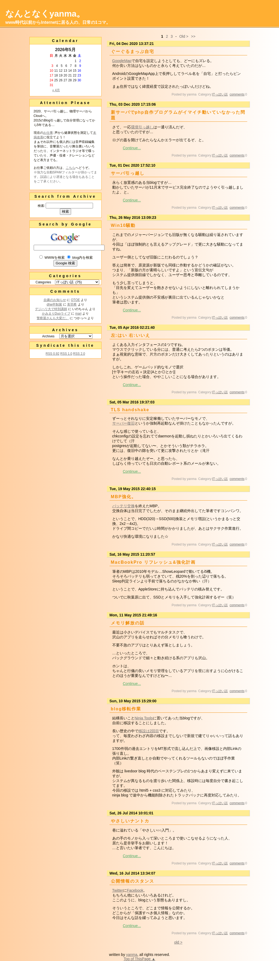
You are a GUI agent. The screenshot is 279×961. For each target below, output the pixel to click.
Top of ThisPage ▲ (140, 959)
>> (193, 36)
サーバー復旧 (123, 423)
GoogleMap (121, 61)
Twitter (117, 890)
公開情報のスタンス (132, 881)
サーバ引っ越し (128, 173)
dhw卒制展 (54, 304)
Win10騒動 (123, 225)
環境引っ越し (142, 127)
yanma (131, 954)
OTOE (75, 300)
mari (78, 313)
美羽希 (72, 304)
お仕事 (48, 133)
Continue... (132, 148)
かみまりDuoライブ (56, 313)
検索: (41, 206)
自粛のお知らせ (55, 300)
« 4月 (56, 90)
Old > (183, 36)
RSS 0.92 (52, 354)
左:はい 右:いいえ (130, 335)
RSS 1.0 (66, 354)
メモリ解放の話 (128, 623)
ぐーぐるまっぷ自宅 (132, 51)
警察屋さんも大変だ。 (53, 318)
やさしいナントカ (130, 821)
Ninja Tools (144, 718)
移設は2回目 (148, 731)
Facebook (135, 890)
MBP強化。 (124, 496)
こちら (70, 168)
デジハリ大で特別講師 (51, 309)
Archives (48, 336)
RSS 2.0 (79, 354)
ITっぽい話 (220, 94)
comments (237, 94)
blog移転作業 (126, 709)
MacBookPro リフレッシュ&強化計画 (153, 562)
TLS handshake (130, 409)
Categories (43, 282)
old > (178, 942)
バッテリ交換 (123, 506)
